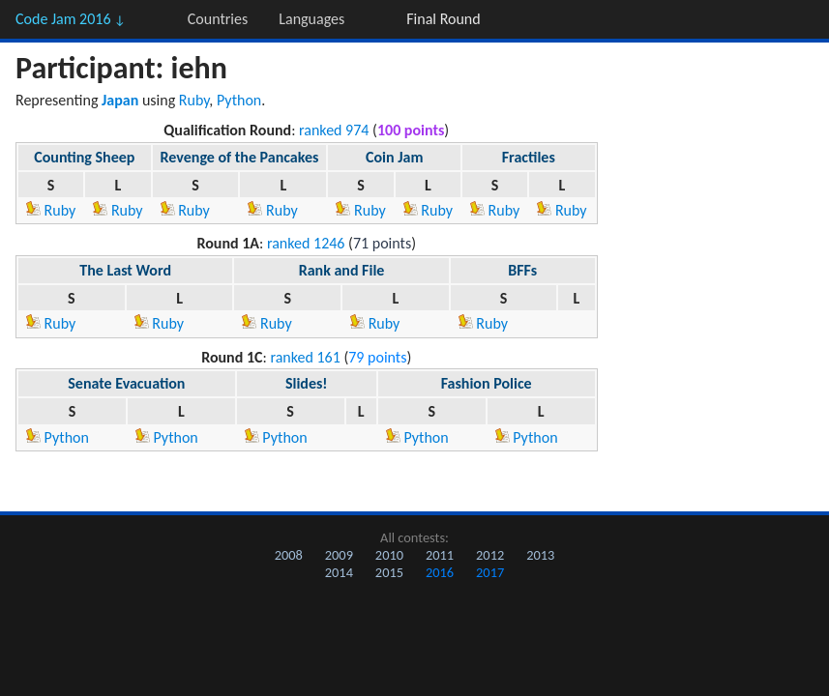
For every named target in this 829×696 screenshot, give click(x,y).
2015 (389, 572)
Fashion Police (486, 383)
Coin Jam (394, 157)
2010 (389, 555)
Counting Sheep (84, 157)
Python (239, 100)
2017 (490, 572)
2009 (339, 555)
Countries (218, 19)
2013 (540, 555)
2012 (490, 555)
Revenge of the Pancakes (240, 157)
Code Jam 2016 (70, 19)
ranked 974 (334, 130)
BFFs (522, 270)
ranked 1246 (306, 243)
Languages (311, 19)
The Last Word (125, 270)
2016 (440, 572)
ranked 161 (305, 357)
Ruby (194, 100)
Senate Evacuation (126, 383)
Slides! (306, 383)
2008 (289, 555)
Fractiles (528, 157)
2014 (339, 572)
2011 (440, 555)
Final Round (443, 19)
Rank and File (342, 270)
